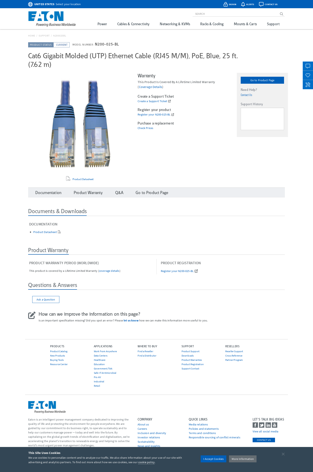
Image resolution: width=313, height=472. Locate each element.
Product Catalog (58, 351)
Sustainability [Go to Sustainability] (146, 441)
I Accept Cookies (213, 459)
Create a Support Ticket (152, 101)
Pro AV (97, 377)
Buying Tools (57, 359)
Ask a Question (46, 299)
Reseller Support (234, 351)
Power (102, 24)
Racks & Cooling (211, 24)
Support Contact (190, 368)
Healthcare (100, 359)
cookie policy (146, 462)
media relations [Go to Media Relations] (198, 424)
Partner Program (234, 359)
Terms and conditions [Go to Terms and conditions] (202, 433)
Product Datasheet (83, 179)
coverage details (150, 87)
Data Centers (100, 355)
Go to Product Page (262, 80)
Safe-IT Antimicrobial (105, 372)
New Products (57, 355)
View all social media (265, 431)
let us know (131, 320)
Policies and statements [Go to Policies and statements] (204, 429)
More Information (243, 459)
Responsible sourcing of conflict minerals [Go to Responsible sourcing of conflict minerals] (214, 437)
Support (273, 24)
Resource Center (59, 364)
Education (99, 364)
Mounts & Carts (245, 24)
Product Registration (193, 364)
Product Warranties (192, 359)
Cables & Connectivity (133, 24)
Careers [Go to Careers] (142, 429)
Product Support (190, 351)
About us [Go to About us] (143, 424)
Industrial (99, 381)
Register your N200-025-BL (154, 114)
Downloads (188, 355)
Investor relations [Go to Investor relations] (149, 437)
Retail (97, 385)
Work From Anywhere (105, 351)
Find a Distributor (147, 355)
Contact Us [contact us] (264, 439)
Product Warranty (88, 192)
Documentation (48, 192)
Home (31, 35)
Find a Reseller (145, 351)
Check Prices (145, 128)
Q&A (119, 192)
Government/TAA (103, 368)
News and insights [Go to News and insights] (149, 446)
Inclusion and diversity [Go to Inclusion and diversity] (152, 433)
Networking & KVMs (175, 24)
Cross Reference (233, 355)
